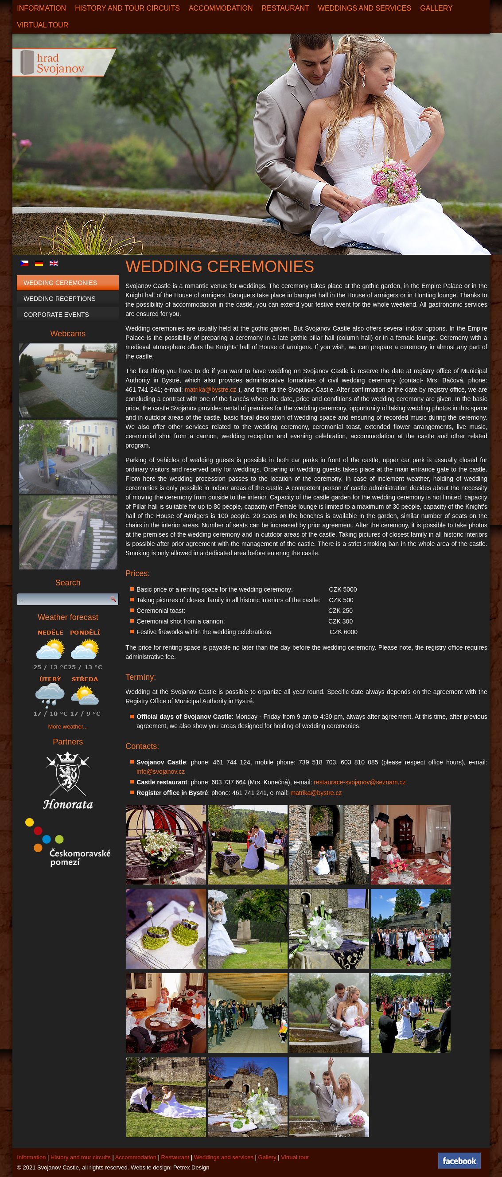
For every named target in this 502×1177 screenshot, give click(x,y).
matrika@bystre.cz (210, 389)
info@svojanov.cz (160, 771)
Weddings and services (364, 8)
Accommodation (221, 8)
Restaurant (285, 8)
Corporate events (56, 314)
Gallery (436, 8)
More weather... (68, 726)
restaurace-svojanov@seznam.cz (359, 782)
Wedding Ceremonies (60, 282)
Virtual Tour (42, 25)
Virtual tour (295, 1157)
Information (41, 8)
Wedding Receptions (59, 298)
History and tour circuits (127, 8)
